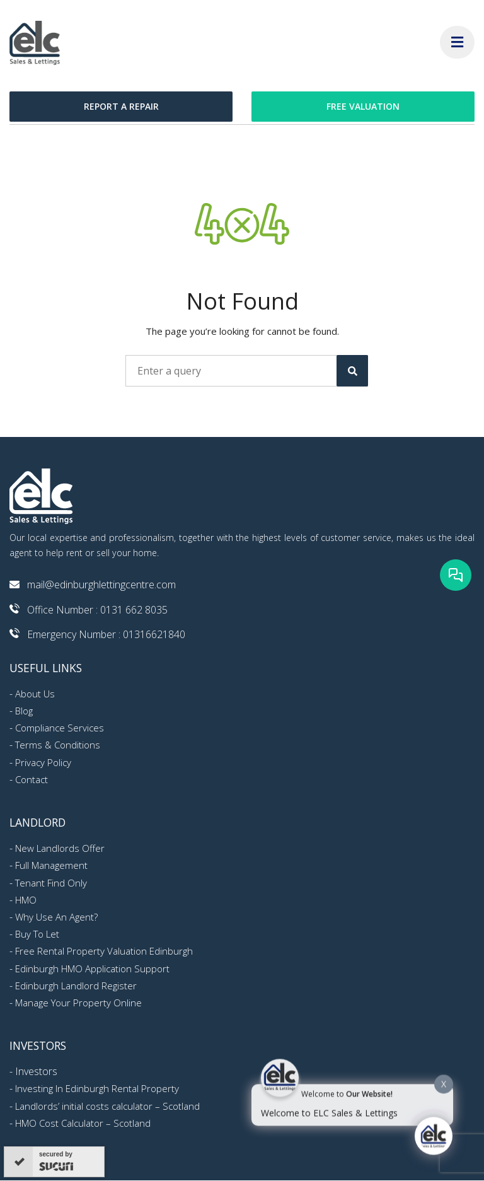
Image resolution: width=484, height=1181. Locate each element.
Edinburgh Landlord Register (76, 985)
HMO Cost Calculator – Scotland (83, 1123)
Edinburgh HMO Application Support (92, 968)
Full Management (51, 865)
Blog (24, 710)
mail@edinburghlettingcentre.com (101, 584)
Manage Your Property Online (78, 1002)
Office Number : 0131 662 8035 (97, 610)
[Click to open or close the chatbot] (433, 1139)
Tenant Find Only (51, 882)
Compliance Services (59, 727)
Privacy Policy (43, 762)
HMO (26, 899)
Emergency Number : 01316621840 (106, 634)
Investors (36, 1071)
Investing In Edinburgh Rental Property (97, 1088)
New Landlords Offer (60, 848)
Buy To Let (37, 934)
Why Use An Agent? (56, 916)
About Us (35, 693)
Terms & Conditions (57, 744)
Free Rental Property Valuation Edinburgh (104, 951)
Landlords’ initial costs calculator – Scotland (107, 1106)
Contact (31, 779)
